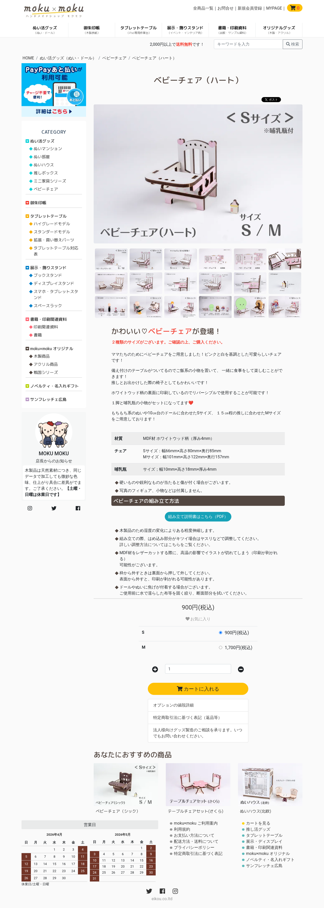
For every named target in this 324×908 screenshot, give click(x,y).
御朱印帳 (91, 30)
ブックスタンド (48, 275)
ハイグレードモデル (52, 223)
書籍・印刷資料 (232, 30)
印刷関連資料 (46, 327)
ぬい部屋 (42, 157)
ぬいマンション (48, 148)
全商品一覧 (203, 8)
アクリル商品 (46, 364)
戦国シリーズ (46, 372)
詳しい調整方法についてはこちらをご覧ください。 (166, 544)
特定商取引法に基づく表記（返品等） (187, 717)
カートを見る (258, 823)
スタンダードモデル (52, 232)
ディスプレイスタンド (54, 283)
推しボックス (46, 173)
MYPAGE (274, 8)
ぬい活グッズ (45, 30)
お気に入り (198, 619)
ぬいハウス (44, 165)
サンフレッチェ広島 (48, 399)
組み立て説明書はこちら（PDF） (198, 516)
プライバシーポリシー (194, 847)
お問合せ (225, 8)
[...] (248, 44)
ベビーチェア (114, 58)
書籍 (38, 335)
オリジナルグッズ (279, 30)
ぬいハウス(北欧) (255, 811)
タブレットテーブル (138, 30)
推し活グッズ (258, 829)
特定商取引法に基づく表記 (198, 853)
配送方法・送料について (196, 841)
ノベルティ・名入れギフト (54, 386)
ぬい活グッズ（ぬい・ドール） (68, 58)
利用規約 (182, 829)
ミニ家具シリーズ (50, 181)
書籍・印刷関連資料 (48, 319)
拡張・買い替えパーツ (54, 240)
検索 (292, 44)
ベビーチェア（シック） (118, 811)
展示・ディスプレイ (264, 841)
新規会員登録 (250, 8)
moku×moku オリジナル (51, 348)
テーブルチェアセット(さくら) (195, 811)
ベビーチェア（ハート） (154, 58)
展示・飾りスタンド (185, 30)
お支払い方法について (194, 835)
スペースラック (48, 305)
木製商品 (42, 356)
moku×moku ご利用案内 (196, 823)
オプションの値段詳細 (173, 705)
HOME (28, 58)
